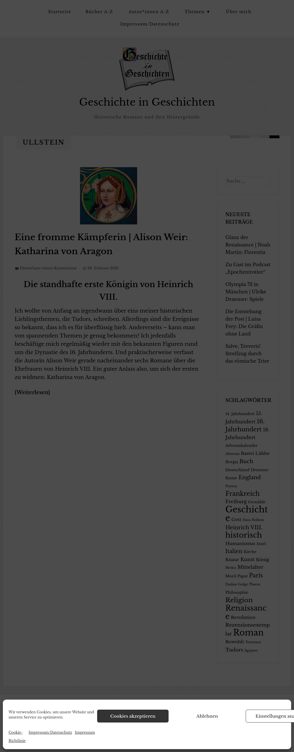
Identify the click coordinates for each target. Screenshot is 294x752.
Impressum (85, 732)
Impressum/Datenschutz (50, 732)
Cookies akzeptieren (132, 716)
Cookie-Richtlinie (17, 736)
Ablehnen (207, 716)
